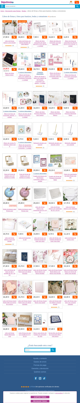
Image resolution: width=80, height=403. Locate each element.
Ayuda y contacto (40, 358)
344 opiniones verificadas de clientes (47, 387)
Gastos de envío (40, 362)
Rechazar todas (40, 401)
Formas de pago (40, 365)
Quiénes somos (40, 372)
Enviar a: (71, 2)
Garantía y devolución (39, 368)
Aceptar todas (40, 397)
